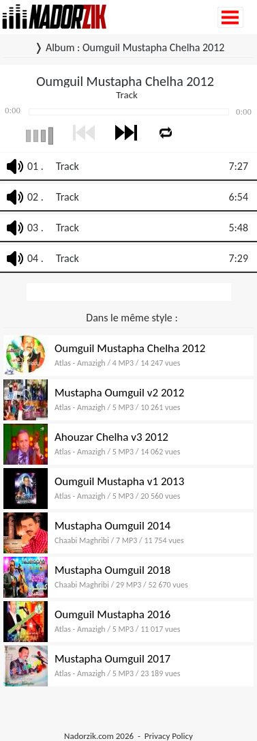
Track (67, 166)
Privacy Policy (169, 736)
